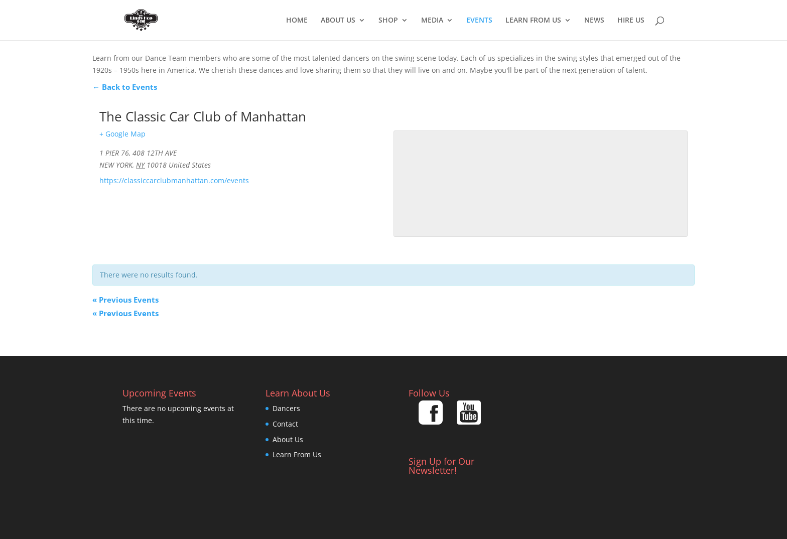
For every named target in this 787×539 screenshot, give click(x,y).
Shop (388, 21)
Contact (285, 424)
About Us (338, 21)
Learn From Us (533, 21)
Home (297, 21)
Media (432, 21)
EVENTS (479, 21)
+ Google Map (122, 134)
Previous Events (125, 300)
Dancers (286, 408)
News (594, 21)
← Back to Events (124, 87)
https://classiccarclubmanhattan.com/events (174, 180)
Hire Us (630, 21)
